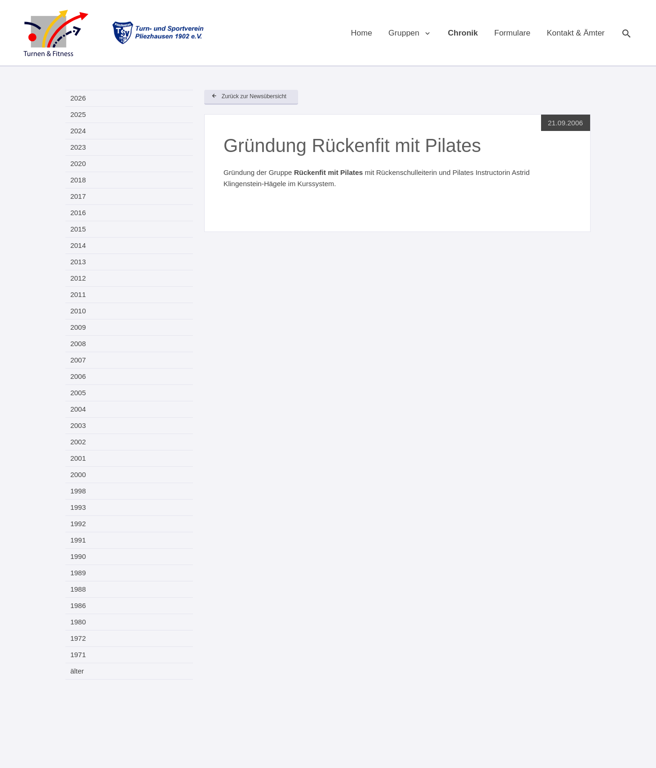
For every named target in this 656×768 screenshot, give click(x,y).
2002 (78, 442)
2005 (78, 393)
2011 (78, 294)
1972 (78, 638)
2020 (78, 163)
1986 (78, 605)
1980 (78, 622)
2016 (78, 213)
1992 (78, 524)
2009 (78, 327)
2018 (78, 180)
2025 (78, 114)
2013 (78, 262)
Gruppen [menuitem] (403, 33)
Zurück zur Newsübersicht (253, 96)
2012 (78, 278)
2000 (78, 474)
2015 (78, 229)
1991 (78, 540)
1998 (78, 491)
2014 (78, 245)
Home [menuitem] (361, 33)
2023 (78, 147)
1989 (78, 573)
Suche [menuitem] (626, 33)
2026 (78, 98)
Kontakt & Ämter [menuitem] (576, 33)
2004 (78, 409)
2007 (78, 360)
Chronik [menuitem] (463, 33)
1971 (78, 655)
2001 (78, 458)
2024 (78, 131)
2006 (78, 376)
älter (77, 671)
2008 (78, 344)
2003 (78, 425)
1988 (78, 589)
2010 (78, 311)
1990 (78, 556)
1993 (78, 507)
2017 (78, 196)
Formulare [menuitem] (512, 33)
